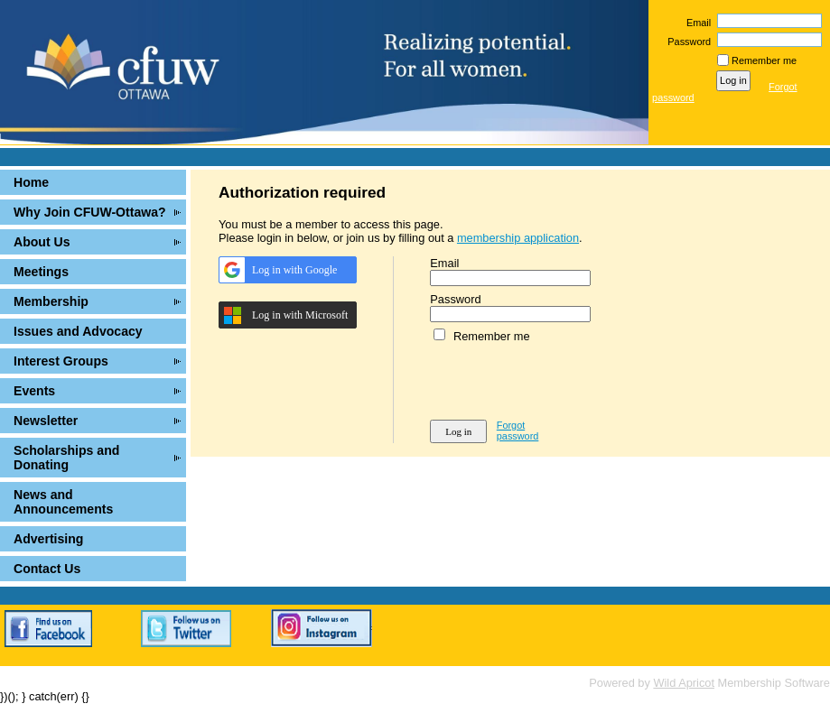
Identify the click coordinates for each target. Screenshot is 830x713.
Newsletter (46, 420)
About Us (42, 242)
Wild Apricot (683, 683)
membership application (518, 238)
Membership (51, 301)
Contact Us (47, 568)
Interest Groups (61, 361)
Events (34, 391)
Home (31, 182)
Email (695, 22)
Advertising (48, 539)
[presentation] (567, 378)
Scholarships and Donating (66, 457)
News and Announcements (63, 501)
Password (686, 41)
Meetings (41, 271)
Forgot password (518, 430)
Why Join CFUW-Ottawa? (90, 212)
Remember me (764, 60)
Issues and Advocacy (78, 331)
